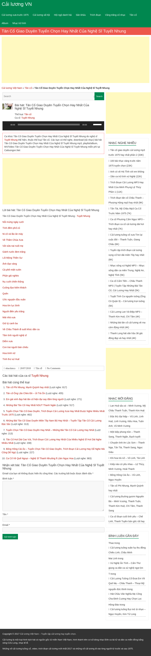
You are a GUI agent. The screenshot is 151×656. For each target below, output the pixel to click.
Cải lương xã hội (41, 15)
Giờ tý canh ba (10, 323)
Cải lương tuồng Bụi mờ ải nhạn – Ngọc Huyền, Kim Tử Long (127, 611)
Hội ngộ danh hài (63, 15)
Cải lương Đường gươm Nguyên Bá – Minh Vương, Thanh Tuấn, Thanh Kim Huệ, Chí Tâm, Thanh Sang (126, 503)
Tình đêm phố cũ (11, 228)
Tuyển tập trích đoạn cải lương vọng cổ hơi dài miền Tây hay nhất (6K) (126, 255)
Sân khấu (81, 15)
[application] (53, 127)
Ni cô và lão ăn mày (12, 234)
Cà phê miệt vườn (11, 269)
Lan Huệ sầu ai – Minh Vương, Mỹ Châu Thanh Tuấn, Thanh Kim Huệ (127, 408)
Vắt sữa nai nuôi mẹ (12, 246)
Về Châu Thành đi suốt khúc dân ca (21, 329)
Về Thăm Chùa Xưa (12, 240)
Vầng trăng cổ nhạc (115, 15)
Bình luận (8, 478)
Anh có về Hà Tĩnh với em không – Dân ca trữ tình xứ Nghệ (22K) (126, 174)
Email (6, 525)
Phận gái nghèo (10, 275)
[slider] (49, 124)
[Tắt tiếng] (90, 124)
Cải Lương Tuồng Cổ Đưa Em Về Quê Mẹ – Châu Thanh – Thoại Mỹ (126, 581)
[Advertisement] (75, 60)
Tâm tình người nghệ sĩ (14, 335)
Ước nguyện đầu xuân (14, 299)
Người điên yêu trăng (13, 311)
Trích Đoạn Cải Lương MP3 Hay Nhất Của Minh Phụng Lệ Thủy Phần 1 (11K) (126, 187)
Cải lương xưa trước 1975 (15, 15)
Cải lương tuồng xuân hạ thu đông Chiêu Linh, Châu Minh (127, 550)
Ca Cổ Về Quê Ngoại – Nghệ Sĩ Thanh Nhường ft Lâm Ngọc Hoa (40, 458)
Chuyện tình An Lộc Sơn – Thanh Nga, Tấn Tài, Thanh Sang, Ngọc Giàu (126, 447)
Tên (5, 514)
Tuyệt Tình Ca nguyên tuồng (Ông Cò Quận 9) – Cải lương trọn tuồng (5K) (126, 301)
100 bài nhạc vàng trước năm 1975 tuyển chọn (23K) (124, 163)
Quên (5, 293)
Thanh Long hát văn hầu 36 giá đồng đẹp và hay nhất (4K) (125, 335)
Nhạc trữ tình (19, 23)
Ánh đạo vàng (9, 263)
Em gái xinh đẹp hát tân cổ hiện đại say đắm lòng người (35, 399)
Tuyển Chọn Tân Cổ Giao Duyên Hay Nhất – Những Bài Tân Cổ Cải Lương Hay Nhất (50, 430)
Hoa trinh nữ (8, 353)
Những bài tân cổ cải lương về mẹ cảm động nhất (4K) (126, 325)
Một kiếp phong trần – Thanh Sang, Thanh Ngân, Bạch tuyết (124, 434)
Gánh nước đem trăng (13, 251)
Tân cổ (133, 15)
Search (99, 96)
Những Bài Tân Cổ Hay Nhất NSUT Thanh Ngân (31, 405)
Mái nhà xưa (8, 317)
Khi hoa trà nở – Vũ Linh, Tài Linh (127, 458)
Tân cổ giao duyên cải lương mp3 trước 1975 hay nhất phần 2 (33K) (126, 152)
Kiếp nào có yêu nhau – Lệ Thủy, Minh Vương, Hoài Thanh (126, 466)
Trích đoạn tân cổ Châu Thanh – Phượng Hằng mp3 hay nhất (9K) (126, 200)
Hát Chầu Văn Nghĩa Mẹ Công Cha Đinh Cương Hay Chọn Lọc (125, 596)
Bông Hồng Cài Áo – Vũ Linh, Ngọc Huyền (124, 477)
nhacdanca (10, 368)
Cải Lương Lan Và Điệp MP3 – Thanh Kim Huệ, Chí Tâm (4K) (125, 314)
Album (5, 23)
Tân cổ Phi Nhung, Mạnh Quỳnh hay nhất (28, 387)
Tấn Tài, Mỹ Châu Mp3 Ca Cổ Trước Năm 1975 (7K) (124, 211)
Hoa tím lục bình (11, 305)
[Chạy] (6, 124)
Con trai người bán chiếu (15, 347)
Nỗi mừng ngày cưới (13, 222)
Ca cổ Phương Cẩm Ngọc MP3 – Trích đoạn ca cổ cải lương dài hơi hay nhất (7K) (126, 224)
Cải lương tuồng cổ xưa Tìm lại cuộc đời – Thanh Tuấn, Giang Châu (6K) (125, 239)
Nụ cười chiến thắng (13, 281)
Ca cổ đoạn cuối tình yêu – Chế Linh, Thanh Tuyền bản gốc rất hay (126, 519)
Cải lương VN (17, 4)
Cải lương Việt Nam (12, 88)
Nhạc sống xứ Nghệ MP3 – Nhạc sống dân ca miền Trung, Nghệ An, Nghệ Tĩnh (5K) (126, 270)
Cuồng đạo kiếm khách (14, 287)
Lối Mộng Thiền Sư (12, 257)
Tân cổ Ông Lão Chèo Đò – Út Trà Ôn (26, 393)
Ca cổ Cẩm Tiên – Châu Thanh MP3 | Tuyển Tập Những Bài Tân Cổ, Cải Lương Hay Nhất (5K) (125, 286)
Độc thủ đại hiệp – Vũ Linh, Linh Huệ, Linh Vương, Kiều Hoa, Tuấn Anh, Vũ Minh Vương (126, 421)
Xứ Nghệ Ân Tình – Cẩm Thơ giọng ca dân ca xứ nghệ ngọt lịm (125, 565)
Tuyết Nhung (28, 117)
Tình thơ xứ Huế (10, 359)
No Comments (53, 368)
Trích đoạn (95, 15)
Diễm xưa (7, 341)
